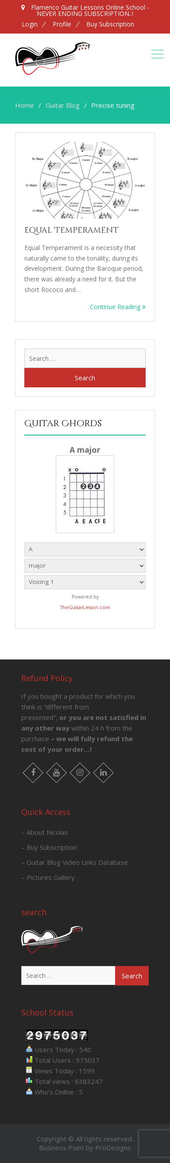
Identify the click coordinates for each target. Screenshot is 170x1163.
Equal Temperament (71, 230)
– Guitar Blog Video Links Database (74, 862)
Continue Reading (118, 307)
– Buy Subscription (49, 847)
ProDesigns (113, 1147)
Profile (62, 24)
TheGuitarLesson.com (85, 607)
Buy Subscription (110, 24)
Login (30, 24)
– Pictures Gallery (48, 877)
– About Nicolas (44, 832)
